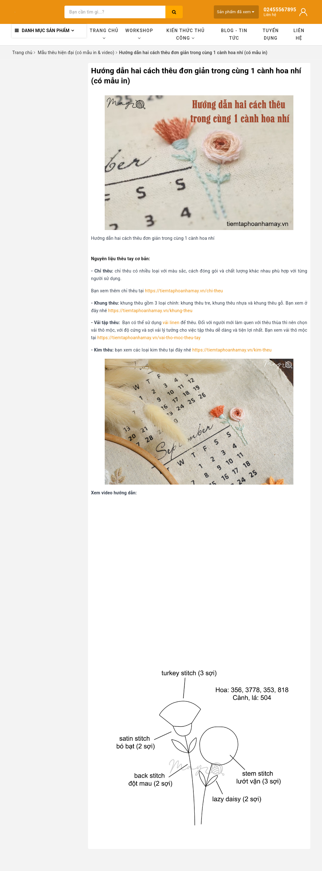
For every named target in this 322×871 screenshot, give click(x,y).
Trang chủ (104, 34)
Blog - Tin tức (234, 34)
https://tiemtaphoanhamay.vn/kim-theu (231, 349)
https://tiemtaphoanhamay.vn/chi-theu (184, 290)
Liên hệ (298, 34)
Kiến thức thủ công (185, 34)
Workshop (139, 34)
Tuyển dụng (271, 34)
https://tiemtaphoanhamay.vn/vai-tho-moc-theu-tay (149, 337)
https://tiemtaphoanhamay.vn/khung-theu (150, 310)
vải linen (171, 322)
